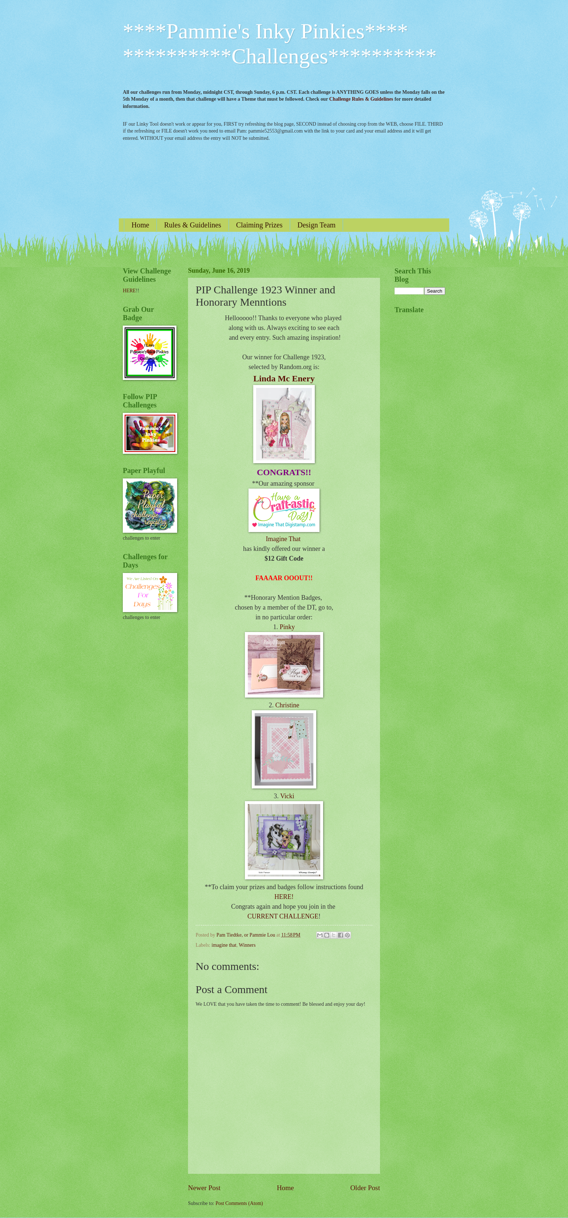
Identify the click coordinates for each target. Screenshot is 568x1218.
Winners (247, 945)
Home (140, 225)
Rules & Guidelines (192, 225)
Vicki (287, 796)
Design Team (316, 225)
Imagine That (283, 539)
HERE (129, 290)
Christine (287, 705)
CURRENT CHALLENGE (282, 916)
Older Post (365, 1188)
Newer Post (204, 1188)
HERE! (284, 896)
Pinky (287, 627)
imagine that (224, 945)
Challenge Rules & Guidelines (361, 99)
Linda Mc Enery (283, 378)
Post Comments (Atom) (239, 1203)
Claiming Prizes (259, 225)
